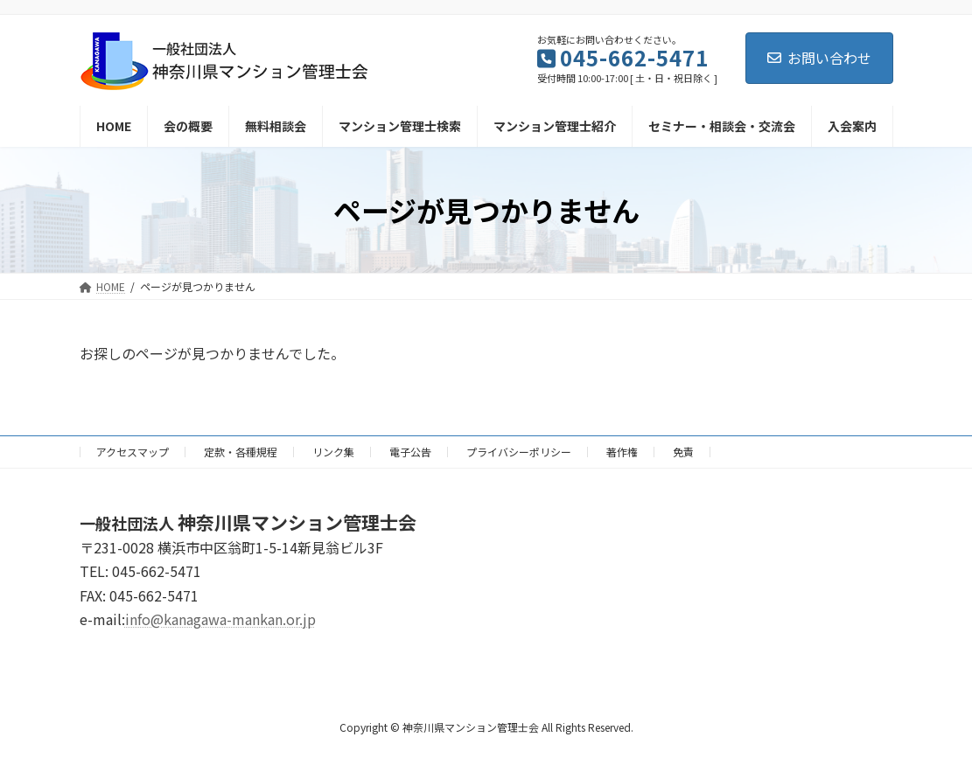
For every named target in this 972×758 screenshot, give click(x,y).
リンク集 (333, 451)
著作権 (622, 451)
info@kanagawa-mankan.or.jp (220, 618)
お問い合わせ (819, 57)
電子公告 (410, 451)
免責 (683, 451)
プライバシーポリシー (518, 451)
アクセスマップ (132, 451)
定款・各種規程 (240, 451)
